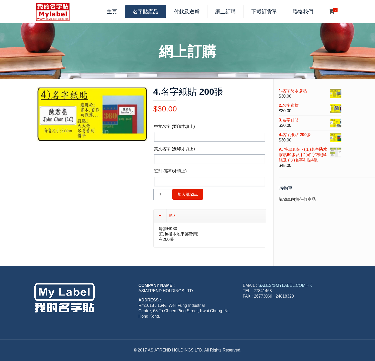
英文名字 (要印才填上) (174, 149)
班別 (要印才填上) (170, 171)
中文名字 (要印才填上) (174, 126)
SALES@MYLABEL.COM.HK (285, 285)
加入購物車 (187, 194)
